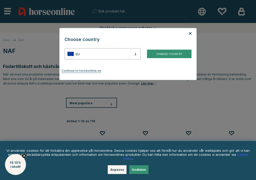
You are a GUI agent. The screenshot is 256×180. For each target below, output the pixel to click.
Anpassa (117, 170)
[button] (15, 164)
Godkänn (139, 170)
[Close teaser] (24, 155)
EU (78, 54)
